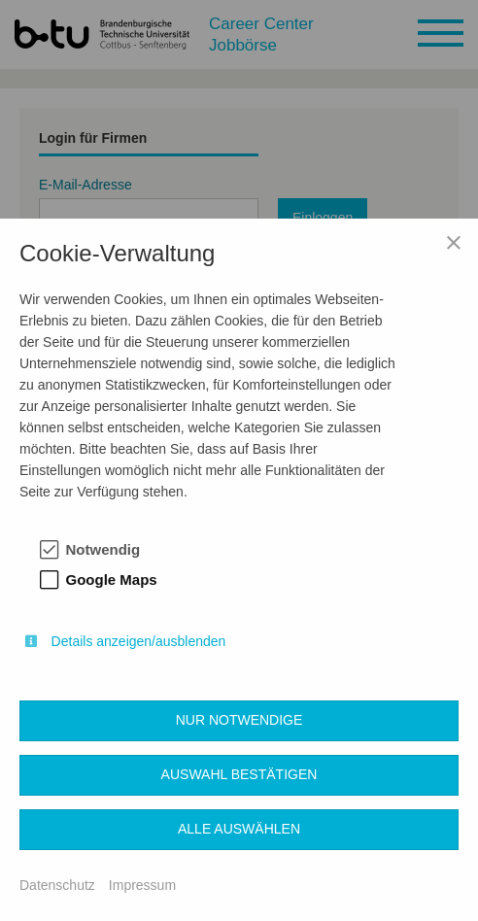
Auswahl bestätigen (239, 774)
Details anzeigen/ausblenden (138, 641)
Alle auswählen (239, 828)
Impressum (142, 885)
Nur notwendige (239, 720)
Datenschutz (57, 885)
